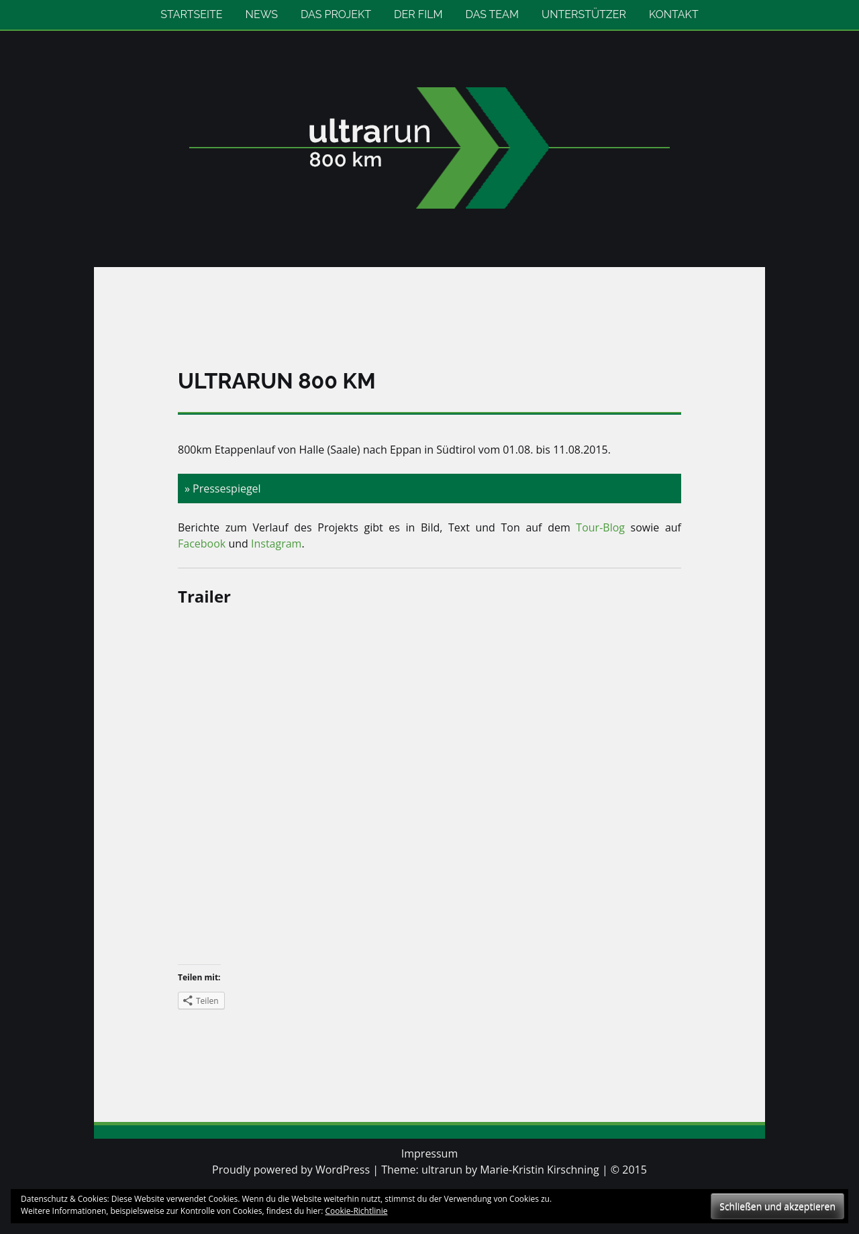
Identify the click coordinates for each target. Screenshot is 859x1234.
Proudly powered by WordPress (291, 1169)
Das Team (492, 14)
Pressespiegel (227, 488)
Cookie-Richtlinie (356, 1211)
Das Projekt (336, 14)
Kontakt (674, 14)
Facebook (203, 543)
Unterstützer (584, 14)
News (262, 14)
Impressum (429, 1153)
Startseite (191, 14)
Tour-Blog (600, 527)
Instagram (276, 543)
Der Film (418, 14)
